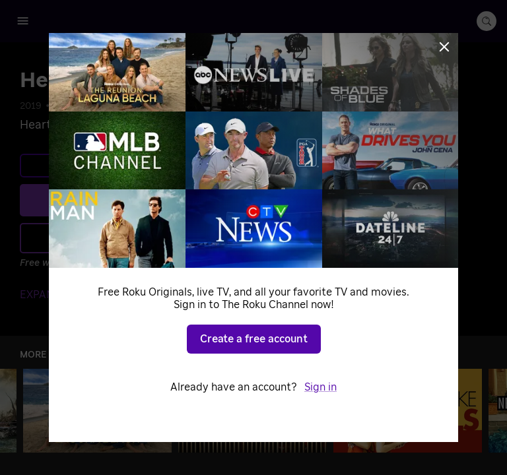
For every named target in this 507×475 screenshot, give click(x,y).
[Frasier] (252, 411)
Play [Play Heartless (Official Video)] (159, 200)
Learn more (150, 166)
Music (102, 106)
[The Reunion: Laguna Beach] (97, 411)
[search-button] (486, 21)
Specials (144, 106)
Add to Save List (148, 238)
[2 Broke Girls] (407, 411)
